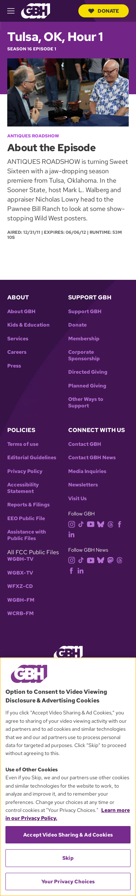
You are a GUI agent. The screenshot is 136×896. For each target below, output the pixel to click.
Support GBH (85, 311)
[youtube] (92, 523)
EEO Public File (26, 518)
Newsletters (83, 485)
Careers (16, 352)
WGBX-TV (20, 573)
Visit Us (77, 498)
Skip (68, 858)
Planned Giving (87, 386)
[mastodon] (111, 560)
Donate (103, 11)
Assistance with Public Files (26, 535)
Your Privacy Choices (68, 881)
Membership (83, 339)
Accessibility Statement (23, 488)
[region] (68, 777)
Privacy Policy (24, 471)
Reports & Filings (28, 505)
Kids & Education (28, 325)
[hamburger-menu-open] (14, 11)
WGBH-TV (20, 559)
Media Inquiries (87, 471)
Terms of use (22, 444)
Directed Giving (87, 372)
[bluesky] (102, 523)
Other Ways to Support (85, 402)
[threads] (111, 523)
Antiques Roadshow (33, 136)
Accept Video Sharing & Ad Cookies (68, 834)
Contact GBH (84, 444)
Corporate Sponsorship (84, 355)
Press (14, 366)
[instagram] (73, 523)
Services (17, 339)
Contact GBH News (92, 458)
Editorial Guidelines (31, 458)
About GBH (21, 311)
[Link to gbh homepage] (35, 10)
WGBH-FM (20, 600)
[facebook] (120, 523)
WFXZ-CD (20, 586)
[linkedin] (73, 534)
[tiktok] (82, 523)
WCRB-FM (20, 613)
